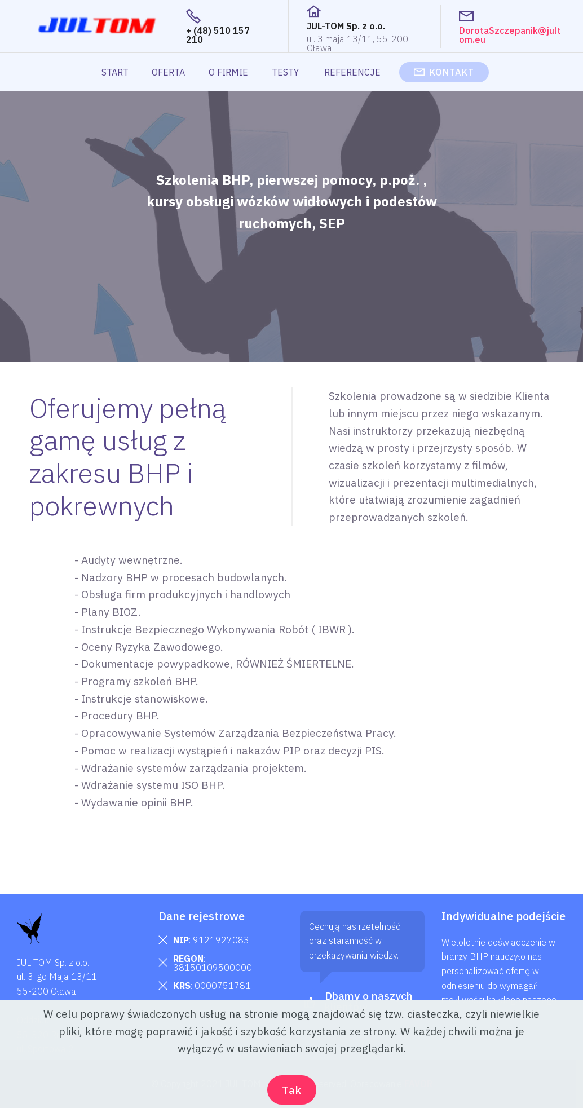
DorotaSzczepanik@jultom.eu (510, 35)
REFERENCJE (353, 72)
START (115, 72)
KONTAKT (444, 72)
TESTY (286, 72)
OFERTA (168, 72)
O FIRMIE (228, 72)
